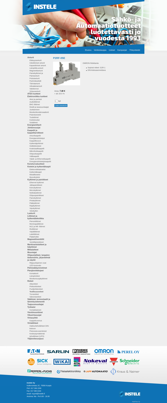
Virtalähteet (32, 323)
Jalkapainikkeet (35, 185)
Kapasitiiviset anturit (37, 65)
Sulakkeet (33, 122)
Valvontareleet (35, 297)
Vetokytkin (33, 211)
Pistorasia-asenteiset (38, 331)
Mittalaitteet (32, 250)
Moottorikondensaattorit (39, 112)
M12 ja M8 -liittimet (37, 226)
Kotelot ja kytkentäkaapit (39, 167)
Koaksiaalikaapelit (36, 148)
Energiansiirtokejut (37, 138)
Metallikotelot (34, 175)
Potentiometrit (35, 115)
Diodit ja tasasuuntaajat (39, 107)
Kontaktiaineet (35, 310)
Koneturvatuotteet (35, 164)
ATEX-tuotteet (33, 94)
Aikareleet (33, 284)
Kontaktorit (33, 273)
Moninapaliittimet (36, 224)
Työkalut (31, 307)
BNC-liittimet (34, 104)
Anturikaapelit (35, 136)
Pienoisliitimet (35, 221)
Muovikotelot (34, 177)
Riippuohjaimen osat (37, 263)
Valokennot (34, 89)
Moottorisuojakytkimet (38, 279)
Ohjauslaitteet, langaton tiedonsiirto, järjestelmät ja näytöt (38, 257)
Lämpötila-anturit (36, 68)
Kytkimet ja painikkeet (37, 180)
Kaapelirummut (35, 321)
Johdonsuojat (33, 128)
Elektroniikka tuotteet (37, 96)
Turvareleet (34, 294)
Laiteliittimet (34, 234)
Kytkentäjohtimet (36, 143)
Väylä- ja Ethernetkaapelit (40, 159)
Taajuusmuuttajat (35, 304)
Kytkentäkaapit (35, 172)
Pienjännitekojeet (35, 271)
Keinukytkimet (35, 188)
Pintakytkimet (34, 200)
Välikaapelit (34, 156)
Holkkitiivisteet (35, 146)
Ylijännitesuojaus (35, 339)
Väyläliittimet (34, 232)
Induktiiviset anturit (37, 63)
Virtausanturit (34, 91)
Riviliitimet (33, 229)
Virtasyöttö (32, 318)
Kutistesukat (34, 120)
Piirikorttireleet (35, 286)
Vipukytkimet (34, 208)
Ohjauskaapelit (35, 154)
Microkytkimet (35, 190)
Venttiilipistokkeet (36, 242)
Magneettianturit (36, 71)
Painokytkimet (35, 198)
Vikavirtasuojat (34, 315)
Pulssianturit (34, 78)
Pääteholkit (34, 237)
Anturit (30, 57)
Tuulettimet (34, 117)
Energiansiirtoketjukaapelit (40, 161)
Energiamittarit (34, 125)
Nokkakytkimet (35, 193)
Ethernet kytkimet (36, 182)
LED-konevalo (35, 265)
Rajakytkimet (34, 206)
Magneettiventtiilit (35, 239)
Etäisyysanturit (35, 60)
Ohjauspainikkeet (36, 195)
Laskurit (31, 213)
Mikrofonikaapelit (36, 151)
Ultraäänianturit (35, 86)
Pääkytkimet (34, 203)
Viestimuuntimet (35, 312)
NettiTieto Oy (136, 401)
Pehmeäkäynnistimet (37, 268)
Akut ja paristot (35, 99)
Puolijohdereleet (36, 289)
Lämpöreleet (34, 276)
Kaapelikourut (35, 141)
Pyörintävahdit (35, 81)
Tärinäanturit (34, 83)
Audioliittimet (34, 102)
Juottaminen (34, 110)
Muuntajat (32, 252)
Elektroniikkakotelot (37, 169)
